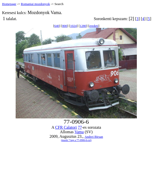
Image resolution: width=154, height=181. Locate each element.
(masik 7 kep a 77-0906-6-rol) (76, 140)
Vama (79, 132)
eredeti (93, 26)
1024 (73, 26)
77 (80, 127)
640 (56, 26)
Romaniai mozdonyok (35, 4)
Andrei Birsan (94, 137)
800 (64, 26)
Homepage (9, 4)
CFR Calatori (66, 127)
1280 (83, 26)
